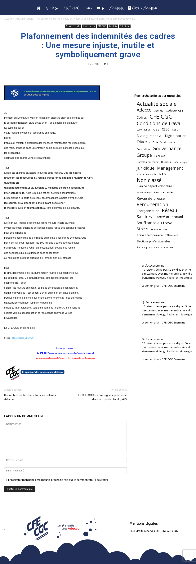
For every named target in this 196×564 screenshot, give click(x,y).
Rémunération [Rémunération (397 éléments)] (152, 204)
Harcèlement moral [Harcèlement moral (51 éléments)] (147, 162)
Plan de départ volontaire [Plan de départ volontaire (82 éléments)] (154, 186)
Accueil (8, 18)
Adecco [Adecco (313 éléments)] (144, 110)
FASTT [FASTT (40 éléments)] (172, 142)
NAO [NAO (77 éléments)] (162, 174)
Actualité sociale (24, 18)
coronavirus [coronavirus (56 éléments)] (144, 129)
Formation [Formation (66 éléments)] (143, 149)
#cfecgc (161, 277)
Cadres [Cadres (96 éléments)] (142, 117)
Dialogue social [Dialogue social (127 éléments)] (149, 136)
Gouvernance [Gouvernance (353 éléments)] (167, 148)
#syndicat (188, 273)
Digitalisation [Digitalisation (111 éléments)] (175, 136)
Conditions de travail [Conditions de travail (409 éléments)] (160, 123)
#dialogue (186, 277)
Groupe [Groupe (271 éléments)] (144, 155)
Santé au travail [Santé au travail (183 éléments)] (168, 217)
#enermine (148, 277)
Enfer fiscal (124, 26)
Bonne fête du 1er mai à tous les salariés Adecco (30, 397)
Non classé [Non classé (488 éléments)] (149, 180)
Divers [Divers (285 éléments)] (143, 142)
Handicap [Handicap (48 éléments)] (159, 156)
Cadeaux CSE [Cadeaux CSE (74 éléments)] (174, 110)
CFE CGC (102, 26)
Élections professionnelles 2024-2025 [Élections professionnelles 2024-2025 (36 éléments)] (155, 247)
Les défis (113, 26)
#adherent (173, 277)
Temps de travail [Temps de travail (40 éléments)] (159, 229)
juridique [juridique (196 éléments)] (145, 168)
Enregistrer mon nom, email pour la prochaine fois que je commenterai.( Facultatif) (58, 479)
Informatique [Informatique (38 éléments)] (180, 162)
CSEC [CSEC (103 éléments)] (165, 129)
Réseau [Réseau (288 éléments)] (169, 210)
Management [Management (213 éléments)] (170, 168)
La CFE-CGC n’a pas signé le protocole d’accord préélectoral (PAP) (102, 397)
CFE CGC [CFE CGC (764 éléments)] (160, 117)
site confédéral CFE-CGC (22, 338)
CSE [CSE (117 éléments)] (156, 129)
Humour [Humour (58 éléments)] (166, 162)
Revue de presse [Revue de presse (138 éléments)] (151, 198)
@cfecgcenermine (153, 265)
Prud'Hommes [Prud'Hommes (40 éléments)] (144, 192)
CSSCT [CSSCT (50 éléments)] (176, 129)
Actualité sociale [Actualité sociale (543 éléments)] (157, 104)
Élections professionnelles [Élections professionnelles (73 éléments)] (153, 241)
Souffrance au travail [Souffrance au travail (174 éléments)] (155, 223)
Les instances (89, 26)
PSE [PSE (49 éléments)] (156, 192)
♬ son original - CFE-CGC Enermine (163, 285)
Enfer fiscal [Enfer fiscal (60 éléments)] (159, 142)
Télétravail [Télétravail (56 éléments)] (171, 235)
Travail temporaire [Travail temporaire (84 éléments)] (150, 235)
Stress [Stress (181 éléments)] (142, 229)
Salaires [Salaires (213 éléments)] (144, 217)
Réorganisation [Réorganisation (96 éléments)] (148, 211)
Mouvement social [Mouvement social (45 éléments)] (147, 174)
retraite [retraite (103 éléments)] (167, 192)
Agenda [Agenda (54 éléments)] (158, 110)
